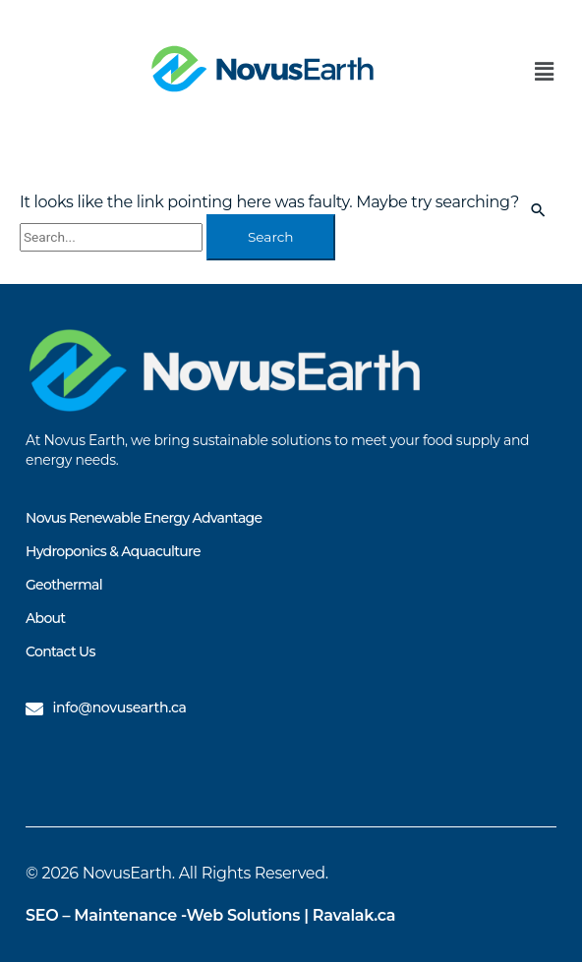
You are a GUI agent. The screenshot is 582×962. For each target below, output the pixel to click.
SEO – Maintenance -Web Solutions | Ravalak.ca (210, 915)
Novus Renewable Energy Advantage (144, 518)
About (45, 618)
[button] (544, 73)
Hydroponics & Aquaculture (113, 551)
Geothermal (64, 585)
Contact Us (60, 651)
